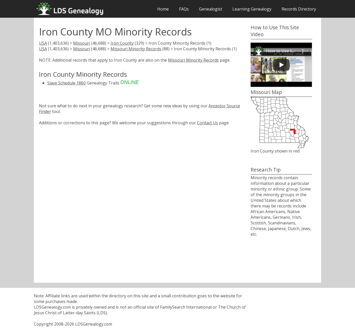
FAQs (184, 9)
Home (163, 9)
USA (43, 43)
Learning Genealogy (251, 9)
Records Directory (299, 9)
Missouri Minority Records (136, 49)
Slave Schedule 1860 (66, 83)
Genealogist (210, 9)
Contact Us (207, 123)
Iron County (122, 43)
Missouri (81, 43)
